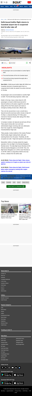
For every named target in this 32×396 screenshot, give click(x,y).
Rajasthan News (19, 340)
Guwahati (9, 182)
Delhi (14, 182)
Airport (18, 182)
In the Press (3, 281)
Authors (2, 289)
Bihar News (3, 338)
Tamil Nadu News (4, 350)
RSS (16, 392)
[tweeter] (5, 367)
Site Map (3, 390)
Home (2, 6)
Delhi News (3, 340)
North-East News (4, 348)
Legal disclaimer (9, 390)
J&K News (3, 357)
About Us (3, 275)
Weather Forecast (5, 298)
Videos (7, 6)
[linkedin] (16, 367)
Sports (26, 6)
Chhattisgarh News (5, 354)
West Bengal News (20, 344)
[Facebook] (2, 367)
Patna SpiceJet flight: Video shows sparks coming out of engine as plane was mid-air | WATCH (16, 162)
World (21, 6)
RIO (30, 390)
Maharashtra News (20, 338)
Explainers (3, 321)
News (2, 19)
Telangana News (19, 342)
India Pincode (4, 299)
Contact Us (3, 273)
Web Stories (3, 290)
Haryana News (4, 342)
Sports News (3, 317)
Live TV (2, 287)
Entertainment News (5, 315)
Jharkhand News (4, 344)
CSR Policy (25, 390)
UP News (3, 352)
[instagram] (9, 367)
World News (3, 309)
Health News (3, 325)
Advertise (3, 277)
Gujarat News (4, 355)
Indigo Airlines (25, 182)
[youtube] (12, 367)
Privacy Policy (18, 390)
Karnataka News (4, 359)
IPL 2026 (16, 6)
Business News (4, 323)
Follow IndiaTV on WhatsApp (16, 186)
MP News (3, 346)
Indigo (3, 182)
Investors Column (4, 283)
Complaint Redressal (5, 279)
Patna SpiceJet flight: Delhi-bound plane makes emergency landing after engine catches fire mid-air (15, 169)
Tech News (3, 319)
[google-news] (19, 367)
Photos (2, 311)
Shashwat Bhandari (10, 29)
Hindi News (3, 285)
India (11, 6)
